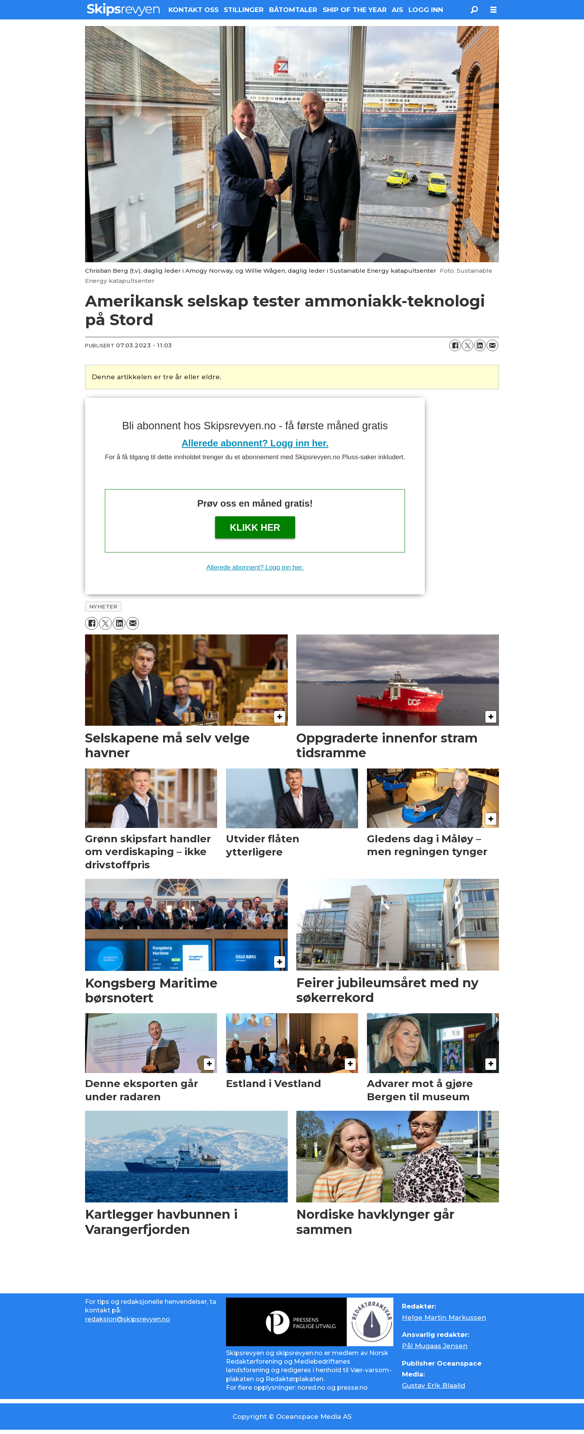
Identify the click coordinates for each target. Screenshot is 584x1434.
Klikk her (255, 527)
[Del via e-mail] (492, 345)
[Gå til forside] (123, 9)
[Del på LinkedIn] (480, 345)
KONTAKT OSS (194, 10)
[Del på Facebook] (455, 345)
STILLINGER (244, 10)
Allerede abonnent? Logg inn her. (255, 443)
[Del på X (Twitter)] (467, 345)
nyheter (103, 606)
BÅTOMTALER (293, 10)
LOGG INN (425, 10)
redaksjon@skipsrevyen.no (127, 1319)
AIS (397, 10)
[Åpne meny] (493, 10)
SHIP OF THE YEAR (355, 10)
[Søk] (474, 9)
